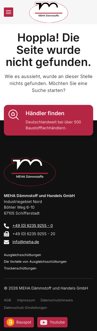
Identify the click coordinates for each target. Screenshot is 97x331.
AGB (7, 300)
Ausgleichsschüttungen (22, 255)
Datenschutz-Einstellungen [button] (25, 307)
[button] (8, 12)
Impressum (26, 300)
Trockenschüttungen (20, 268)
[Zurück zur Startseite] (48, 12)
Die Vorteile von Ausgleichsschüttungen (35, 262)
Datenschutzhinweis (57, 300)
